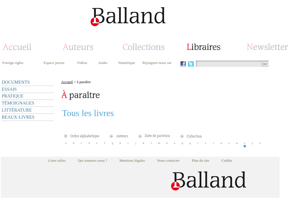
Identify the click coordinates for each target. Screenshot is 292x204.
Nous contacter (168, 160)
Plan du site (200, 160)
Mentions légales (132, 160)
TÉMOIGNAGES (18, 103)
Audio (102, 63)
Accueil (67, 82)
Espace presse (54, 63)
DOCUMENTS (16, 82)
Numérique (126, 63)
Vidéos (82, 63)
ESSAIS (9, 89)
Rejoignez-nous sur (156, 63)
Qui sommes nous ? (92, 160)
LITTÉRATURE (17, 110)
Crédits (226, 160)
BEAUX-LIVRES (18, 117)
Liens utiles (57, 160)
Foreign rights (12, 63)
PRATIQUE (12, 96)
